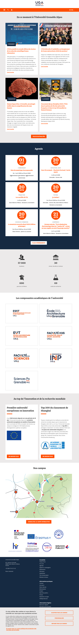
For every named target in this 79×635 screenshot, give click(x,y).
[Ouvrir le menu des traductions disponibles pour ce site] (73, 10)
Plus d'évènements (38, 243)
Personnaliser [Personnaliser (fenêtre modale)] (59, 618)
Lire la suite (10, 72)
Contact (41, 583)
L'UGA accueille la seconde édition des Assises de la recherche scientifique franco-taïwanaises (21, 51)
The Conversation (44, 575)
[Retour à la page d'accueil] (39, 4)
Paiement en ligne (44, 596)
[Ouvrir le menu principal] (4, 10)
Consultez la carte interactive (39, 522)
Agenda (41, 565)
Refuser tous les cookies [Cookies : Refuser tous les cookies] (59, 623)
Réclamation (43, 589)
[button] (8, 10)
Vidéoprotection (44, 598)
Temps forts (43, 562)
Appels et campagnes (45, 567)
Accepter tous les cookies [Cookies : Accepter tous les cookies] (59, 612)
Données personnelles (45, 606)
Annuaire (42, 585)
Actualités (42, 560)
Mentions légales (44, 604)
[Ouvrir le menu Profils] (12, 10)
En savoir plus (14, 456)
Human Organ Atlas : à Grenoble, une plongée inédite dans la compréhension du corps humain (21, 106)
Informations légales (45, 603)
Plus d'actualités (39, 136)
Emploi (41, 591)
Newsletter (42, 573)
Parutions (42, 571)
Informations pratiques (46, 581)
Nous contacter (9, 571)
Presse (41, 594)
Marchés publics (44, 593)
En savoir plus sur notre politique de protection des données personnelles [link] (21, 629)
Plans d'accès (43, 587)
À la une (42, 563)
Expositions (42, 569)
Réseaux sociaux (44, 577)
